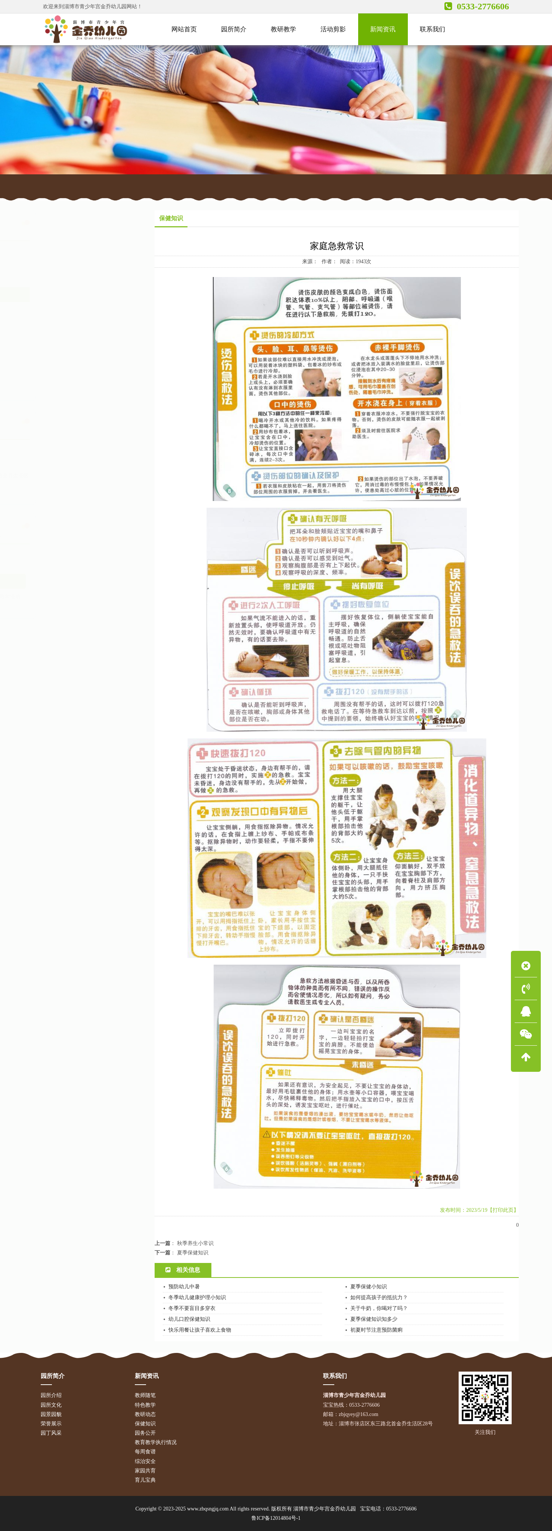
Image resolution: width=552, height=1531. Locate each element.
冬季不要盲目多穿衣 (191, 1308)
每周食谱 (53, 340)
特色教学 (53, 263)
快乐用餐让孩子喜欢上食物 (199, 1330)
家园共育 (53, 371)
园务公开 (53, 309)
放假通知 (46, 606)
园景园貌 (51, 1414)
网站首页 (88, 185)
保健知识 (150, 185)
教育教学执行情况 (64, 325)
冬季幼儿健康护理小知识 (197, 1297)
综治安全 (53, 355)
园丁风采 (51, 1433)
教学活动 (115, 597)
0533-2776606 (401, 1509)
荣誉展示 (51, 1423)
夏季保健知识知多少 (373, 1319)
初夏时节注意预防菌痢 (376, 1330)
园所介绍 (51, 1395)
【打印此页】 (503, 1210)
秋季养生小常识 (195, 1243)
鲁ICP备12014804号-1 (275, 1518)
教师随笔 (53, 248)
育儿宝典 (53, 386)
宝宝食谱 (92, 606)
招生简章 (69, 606)
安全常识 (92, 597)
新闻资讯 (119, 185)
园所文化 (51, 1405)
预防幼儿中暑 (184, 1286)
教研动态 (53, 279)
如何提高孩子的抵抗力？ (379, 1297)
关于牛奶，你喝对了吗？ (379, 1308)
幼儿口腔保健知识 (189, 1319)
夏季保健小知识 (368, 1286)
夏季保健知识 (192, 1252)
